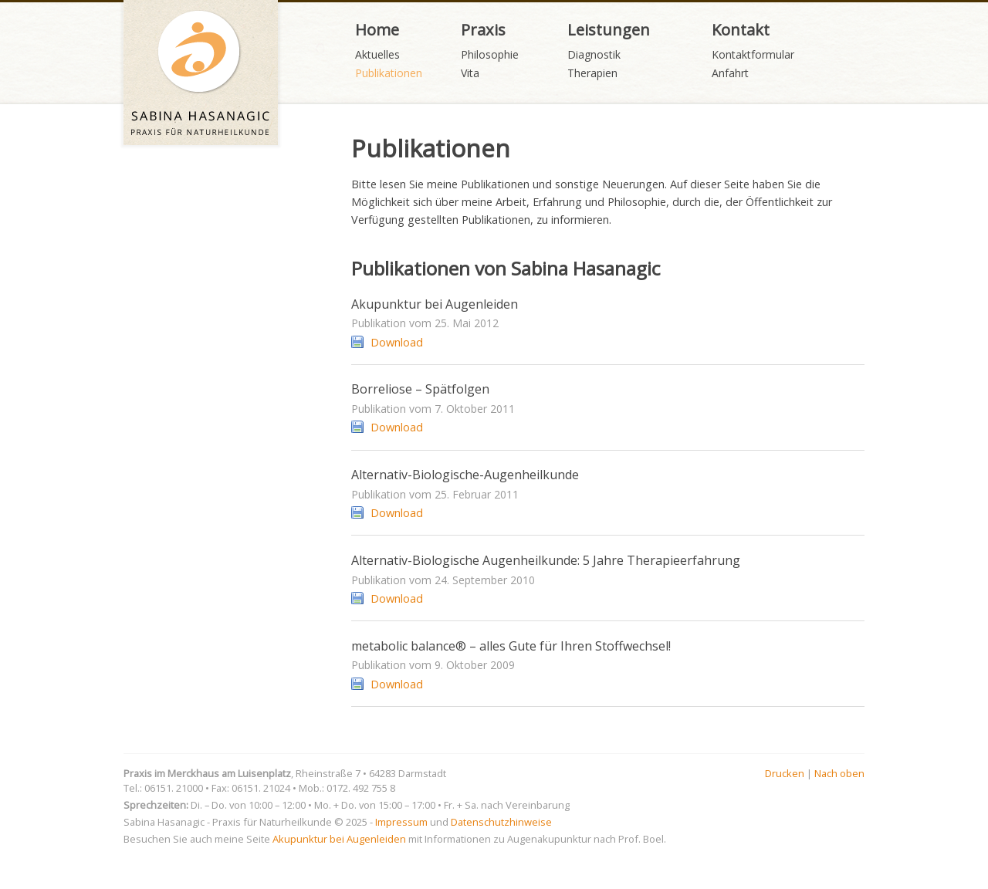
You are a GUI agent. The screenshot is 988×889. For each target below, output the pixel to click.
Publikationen (388, 73)
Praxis (483, 29)
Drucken (784, 773)
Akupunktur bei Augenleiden (339, 839)
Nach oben (839, 773)
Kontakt (741, 29)
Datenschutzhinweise (501, 822)
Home (377, 29)
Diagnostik (594, 54)
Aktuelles (377, 54)
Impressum (401, 822)
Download (396, 342)
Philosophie (490, 54)
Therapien (592, 73)
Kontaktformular (753, 54)
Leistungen (608, 29)
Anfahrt (730, 73)
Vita (470, 73)
